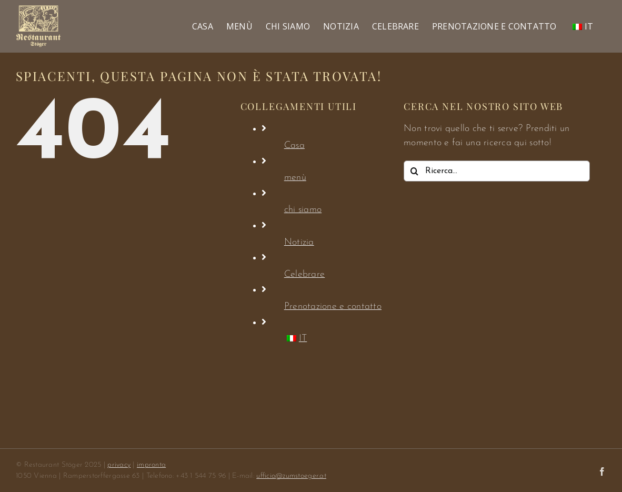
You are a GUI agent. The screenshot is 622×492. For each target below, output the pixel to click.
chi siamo (303, 210)
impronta (151, 465)
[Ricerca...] (497, 171)
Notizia (299, 242)
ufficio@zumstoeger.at (291, 476)
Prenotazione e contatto (333, 307)
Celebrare (304, 274)
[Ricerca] (414, 171)
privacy (119, 465)
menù (295, 178)
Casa (294, 145)
